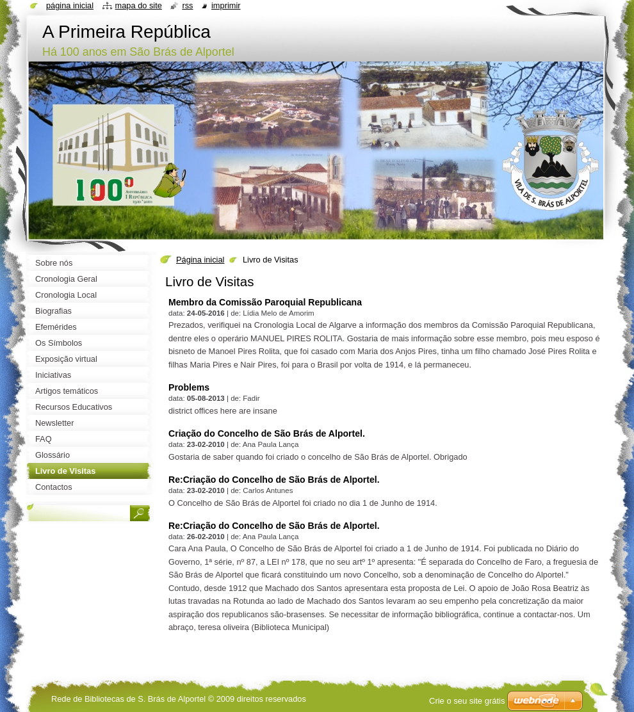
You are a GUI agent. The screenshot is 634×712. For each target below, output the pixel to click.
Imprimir (226, 5)
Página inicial (200, 259)
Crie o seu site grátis (467, 701)
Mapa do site (138, 5)
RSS (187, 5)
